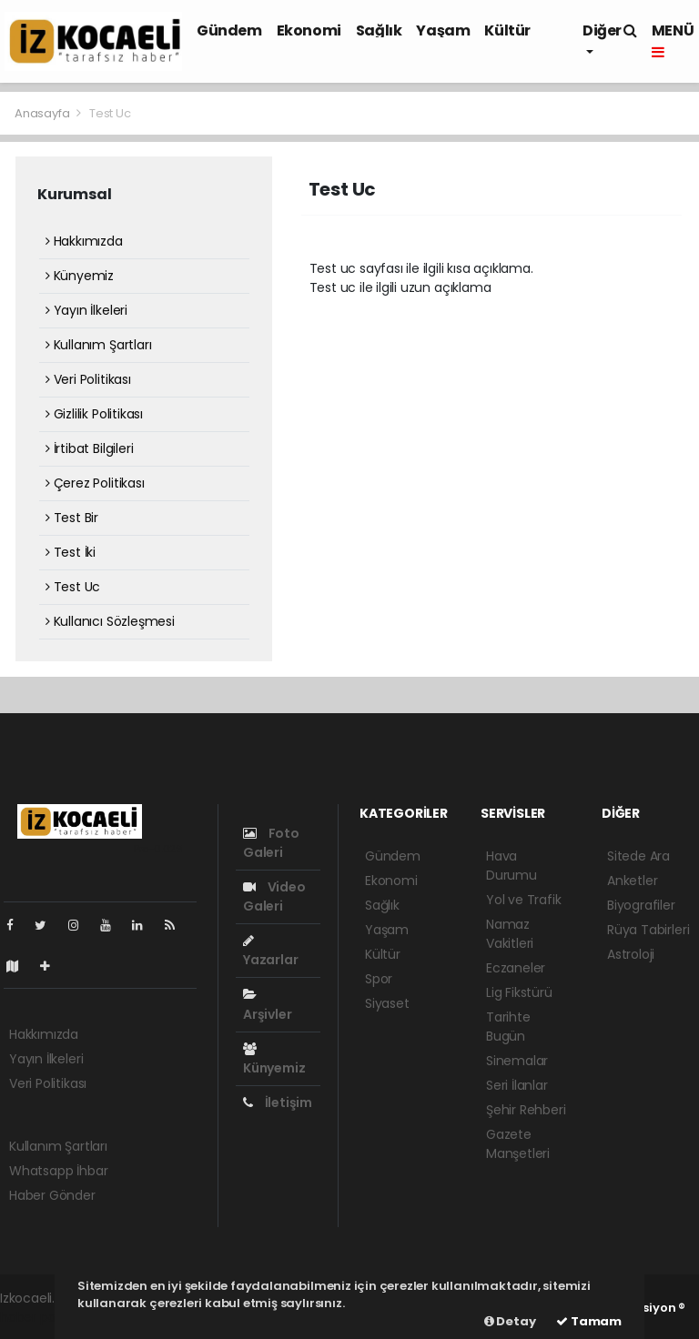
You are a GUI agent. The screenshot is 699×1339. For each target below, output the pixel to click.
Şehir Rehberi (526, 1110)
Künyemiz (80, 276)
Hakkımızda (84, 241)
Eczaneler (515, 968)
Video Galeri (274, 896)
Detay (510, 1321)
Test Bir (72, 517)
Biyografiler (641, 905)
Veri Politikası (88, 379)
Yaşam (443, 30)
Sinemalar (517, 1061)
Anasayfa (43, 113)
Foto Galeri (271, 842)
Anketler (632, 880)
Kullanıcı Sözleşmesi (110, 621)
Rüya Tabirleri (648, 930)
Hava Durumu (511, 865)
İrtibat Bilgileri (89, 448)
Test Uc (110, 113)
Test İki (71, 552)
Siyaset (387, 1003)
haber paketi (39, 1317)
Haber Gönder (52, 1195)
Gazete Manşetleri (518, 1144)
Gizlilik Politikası (94, 414)
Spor (378, 979)
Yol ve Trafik (524, 900)
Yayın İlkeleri (86, 310)
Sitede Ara (638, 856)
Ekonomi (309, 30)
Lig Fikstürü (519, 992)
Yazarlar (270, 951)
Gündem (229, 30)
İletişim (277, 1102)
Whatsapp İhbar (58, 1171)
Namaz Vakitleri (509, 933)
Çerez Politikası (95, 483)
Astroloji (630, 954)
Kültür (507, 30)
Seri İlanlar (517, 1085)
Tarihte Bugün (508, 1026)
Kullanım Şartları (98, 345)
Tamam (589, 1321)
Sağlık (379, 30)
